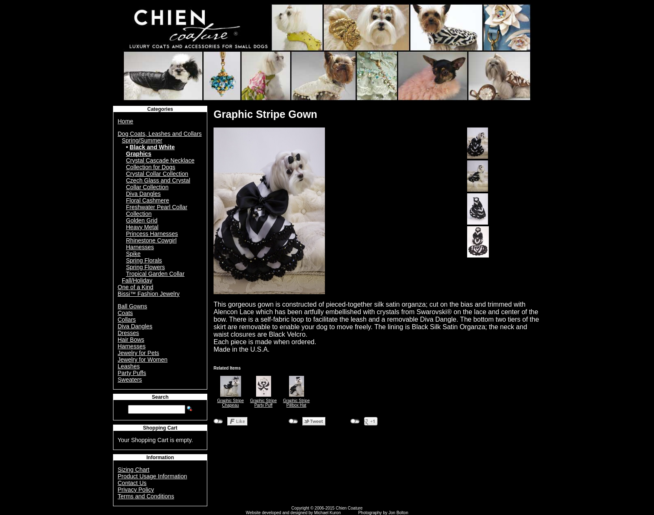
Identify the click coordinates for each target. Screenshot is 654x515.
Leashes (129, 366)
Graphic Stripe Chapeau (230, 403)
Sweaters (130, 379)
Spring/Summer (142, 140)
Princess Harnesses (152, 233)
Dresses (128, 333)
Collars (127, 319)
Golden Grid (141, 220)
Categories (160, 109)
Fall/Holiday (137, 280)
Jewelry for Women (143, 359)
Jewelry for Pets (138, 353)
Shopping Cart (160, 428)
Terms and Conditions (146, 496)
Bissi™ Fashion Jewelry (149, 293)
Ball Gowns (132, 306)
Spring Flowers (145, 267)
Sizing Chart (133, 469)
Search (160, 397)
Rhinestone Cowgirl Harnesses (151, 243)
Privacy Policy (136, 489)
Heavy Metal (142, 227)
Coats (125, 313)
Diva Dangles (143, 193)
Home (125, 121)
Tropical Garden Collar (155, 273)
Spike (133, 253)
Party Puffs (132, 373)
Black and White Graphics (150, 150)
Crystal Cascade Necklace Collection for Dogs (160, 163)
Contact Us (132, 483)
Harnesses (132, 346)
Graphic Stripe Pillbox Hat (296, 403)
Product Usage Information (152, 476)
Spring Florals (144, 260)
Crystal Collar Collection (157, 173)
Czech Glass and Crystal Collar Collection (158, 183)
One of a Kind (135, 287)
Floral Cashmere (147, 200)
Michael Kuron (327, 512)
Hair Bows (131, 339)
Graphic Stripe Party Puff (263, 403)
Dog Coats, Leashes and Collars (160, 133)
